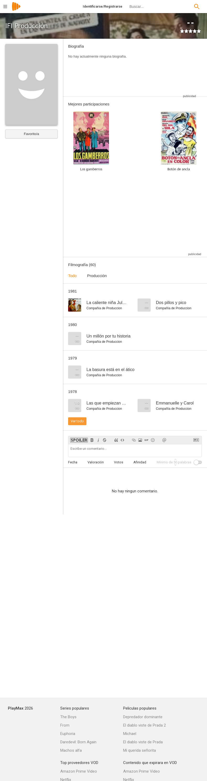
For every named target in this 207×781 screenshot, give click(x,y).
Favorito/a (31, 134)
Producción (97, 275)
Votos (118, 462)
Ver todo (77, 421)
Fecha (72, 462)
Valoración (96, 462)
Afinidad (139, 462)
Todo (72, 275)
